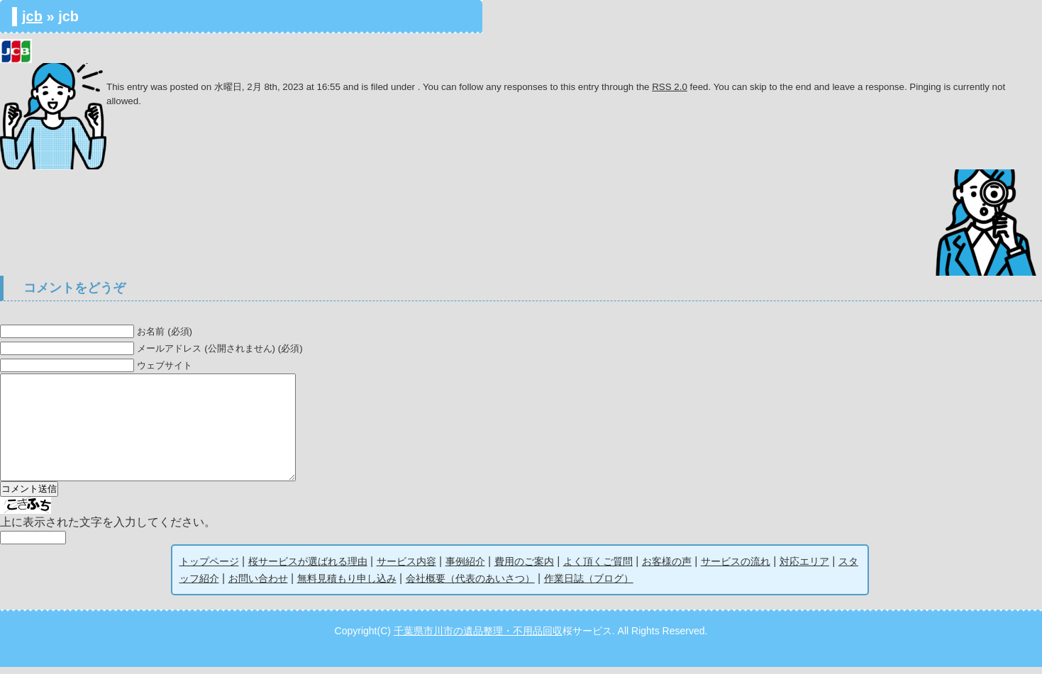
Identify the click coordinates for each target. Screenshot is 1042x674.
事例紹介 (465, 568)
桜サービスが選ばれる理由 (307, 568)
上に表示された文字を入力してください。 (108, 529)
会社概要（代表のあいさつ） (470, 585)
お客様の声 (667, 568)
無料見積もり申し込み (347, 585)
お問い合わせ (258, 585)
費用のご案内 (524, 568)
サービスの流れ (735, 568)
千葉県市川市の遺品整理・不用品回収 (478, 638)
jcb (32, 16)
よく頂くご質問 (598, 568)
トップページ (209, 568)
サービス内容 (406, 568)
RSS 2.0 (669, 87)
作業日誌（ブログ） (588, 585)
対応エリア (804, 568)
